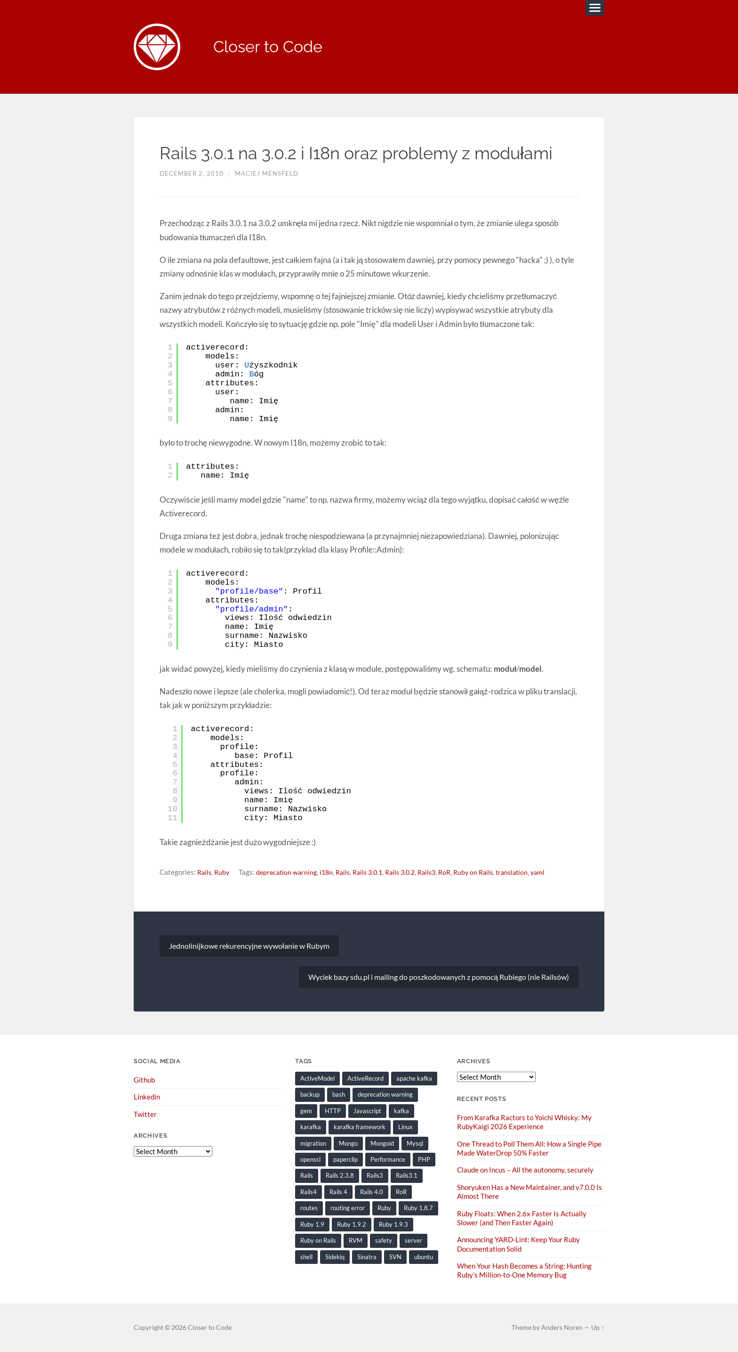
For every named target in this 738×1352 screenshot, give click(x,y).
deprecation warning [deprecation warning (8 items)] (385, 1095)
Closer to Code (271, 47)
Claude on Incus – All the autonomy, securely (525, 1170)
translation (531, 872)
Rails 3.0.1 (376, 872)
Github (144, 1080)
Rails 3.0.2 (411, 872)
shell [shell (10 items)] (306, 1257)
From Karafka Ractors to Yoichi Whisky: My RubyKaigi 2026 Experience (524, 1122)
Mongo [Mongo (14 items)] (348, 1144)
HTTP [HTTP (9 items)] (333, 1111)
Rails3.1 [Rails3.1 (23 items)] (406, 1176)
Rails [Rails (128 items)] (306, 1176)
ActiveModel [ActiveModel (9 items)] (317, 1079)
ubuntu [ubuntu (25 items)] (423, 1257)
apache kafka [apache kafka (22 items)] (414, 1079)
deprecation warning (290, 872)
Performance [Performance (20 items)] (387, 1160)
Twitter (145, 1114)
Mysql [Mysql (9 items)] (415, 1144)
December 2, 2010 (192, 174)
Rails (205, 872)
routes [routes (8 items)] (309, 1208)
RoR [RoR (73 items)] (401, 1192)
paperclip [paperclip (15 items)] (345, 1160)
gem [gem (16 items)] (306, 1111)
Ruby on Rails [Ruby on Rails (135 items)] (318, 1241)
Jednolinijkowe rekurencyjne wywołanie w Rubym (249, 946)
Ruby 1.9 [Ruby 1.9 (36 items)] (312, 1224)
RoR (459, 872)
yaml (558, 872)
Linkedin (147, 1097)
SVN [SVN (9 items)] (395, 1257)
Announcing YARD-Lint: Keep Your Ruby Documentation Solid (518, 1244)
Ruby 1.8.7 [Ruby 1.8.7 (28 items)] (418, 1208)
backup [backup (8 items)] (310, 1095)
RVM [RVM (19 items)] (355, 1241)
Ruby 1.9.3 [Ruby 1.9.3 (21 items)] (393, 1224)
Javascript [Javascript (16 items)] (367, 1111)
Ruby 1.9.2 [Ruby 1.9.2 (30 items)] (351, 1224)
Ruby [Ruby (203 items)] (384, 1208)
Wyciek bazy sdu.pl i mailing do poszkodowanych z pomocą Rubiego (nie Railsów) (438, 977)
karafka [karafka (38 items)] (310, 1127)
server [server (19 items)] (413, 1241)
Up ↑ (597, 1327)
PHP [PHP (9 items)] (424, 1160)
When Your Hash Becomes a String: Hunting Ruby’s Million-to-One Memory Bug (524, 1270)
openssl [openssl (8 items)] (310, 1160)
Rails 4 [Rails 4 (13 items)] (338, 1192)
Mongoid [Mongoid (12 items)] (382, 1144)
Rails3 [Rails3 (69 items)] (375, 1176)
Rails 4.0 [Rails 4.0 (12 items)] (371, 1192)
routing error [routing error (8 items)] (347, 1208)
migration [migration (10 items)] (313, 1144)
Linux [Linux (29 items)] (405, 1127)
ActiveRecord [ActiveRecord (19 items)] (365, 1079)
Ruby (224, 872)
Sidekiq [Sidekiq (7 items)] (335, 1257)
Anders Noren (562, 1327)
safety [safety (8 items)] (383, 1241)
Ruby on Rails (490, 872)
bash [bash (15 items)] (338, 1095)
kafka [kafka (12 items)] (401, 1111)
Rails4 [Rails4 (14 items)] (308, 1192)
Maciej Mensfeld (266, 174)
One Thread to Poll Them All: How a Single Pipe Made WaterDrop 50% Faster (529, 1148)
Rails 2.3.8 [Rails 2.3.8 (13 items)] (340, 1176)
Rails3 (440, 872)
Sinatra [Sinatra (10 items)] (367, 1257)
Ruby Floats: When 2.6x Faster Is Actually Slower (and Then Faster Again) (521, 1218)
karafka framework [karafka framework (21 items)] (359, 1127)
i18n (332, 872)
